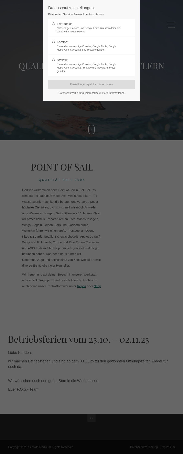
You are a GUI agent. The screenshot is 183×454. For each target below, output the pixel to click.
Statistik (90, 65)
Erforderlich (90, 27)
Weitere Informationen (112, 92)
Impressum (91, 92)
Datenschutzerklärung (71, 92)
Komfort (90, 46)
